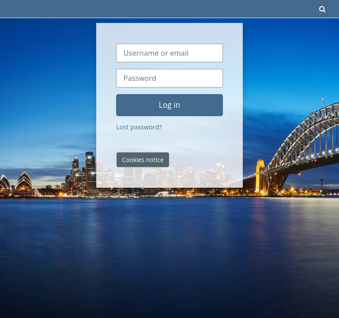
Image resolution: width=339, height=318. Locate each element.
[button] (323, 9)
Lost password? (139, 127)
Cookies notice (143, 159)
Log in (169, 104)
